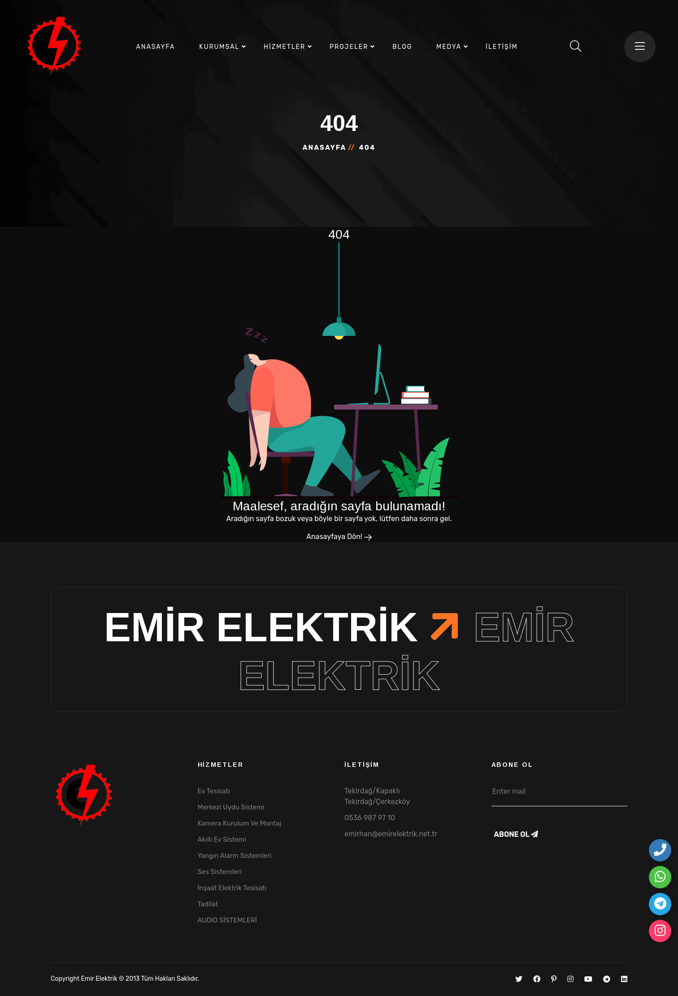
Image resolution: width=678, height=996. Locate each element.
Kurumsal (219, 47)
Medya (448, 47)
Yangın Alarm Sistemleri (235, 856)
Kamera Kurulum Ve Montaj (240, 823)
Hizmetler (284, 47)
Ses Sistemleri (220, 872)
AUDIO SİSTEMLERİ (227, 920)
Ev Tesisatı (214, 791)
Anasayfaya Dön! (339, 536)
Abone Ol (516, 834)
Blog (402, 47)
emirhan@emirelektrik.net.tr (390, 834)
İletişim (501, 47)
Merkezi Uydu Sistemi (231, 807)
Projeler (349, 47)
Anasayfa (155, 47)
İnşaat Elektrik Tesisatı (232, 888)
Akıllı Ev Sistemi (222, 839)
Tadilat (208, 904)
